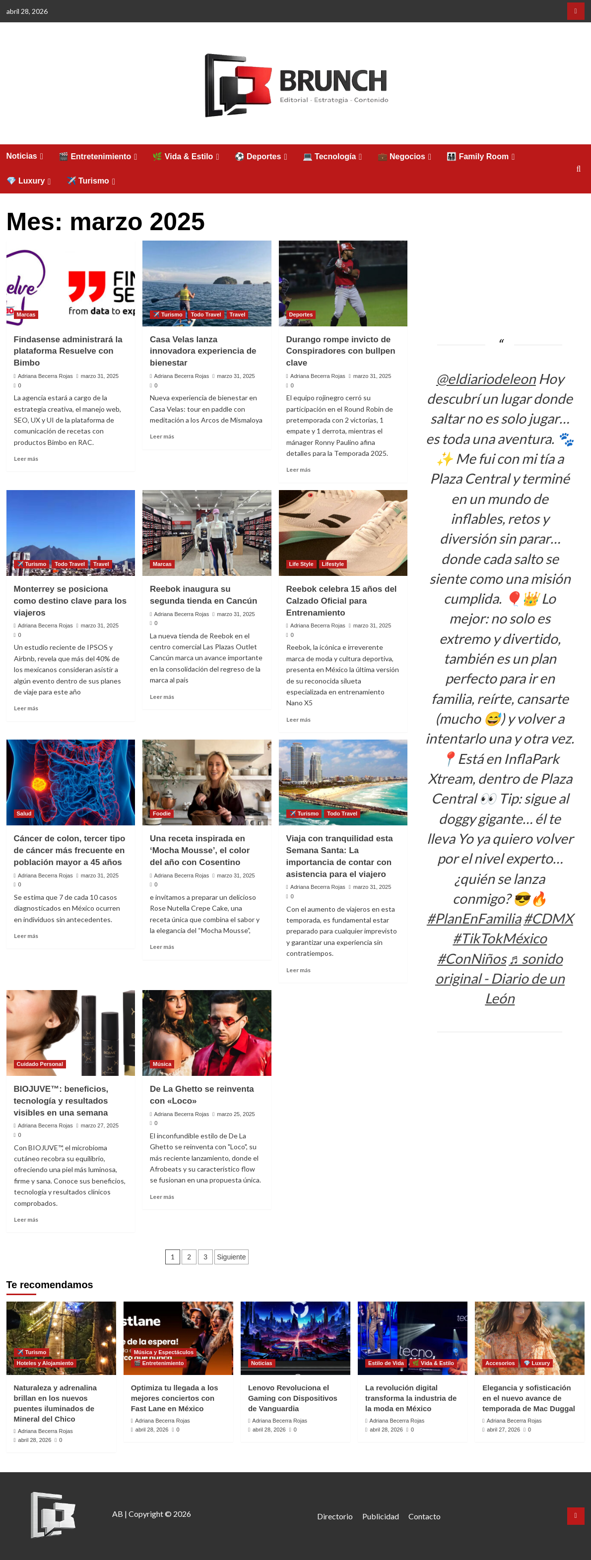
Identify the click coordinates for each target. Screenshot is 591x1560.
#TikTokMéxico (500, 938)
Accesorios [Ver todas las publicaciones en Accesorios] (500, 1363)
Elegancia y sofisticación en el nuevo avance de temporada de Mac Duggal (528, 1398)
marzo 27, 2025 (100, 1125)
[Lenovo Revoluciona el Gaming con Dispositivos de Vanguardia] (295, 1338)
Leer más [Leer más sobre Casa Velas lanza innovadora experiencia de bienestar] (162, 436)
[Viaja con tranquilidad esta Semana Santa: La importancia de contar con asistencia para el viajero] (343, 782)
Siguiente (231, 1257)
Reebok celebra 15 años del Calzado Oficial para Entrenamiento (341, 601)
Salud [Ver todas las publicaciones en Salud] (24, 813)
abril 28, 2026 (35, 1440)
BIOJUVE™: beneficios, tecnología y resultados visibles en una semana (61, 1101)
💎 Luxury (30, 181)
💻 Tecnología (334, 156)
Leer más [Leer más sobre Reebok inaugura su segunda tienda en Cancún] (162, 696)
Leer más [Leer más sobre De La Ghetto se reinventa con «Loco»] (162, 1196)
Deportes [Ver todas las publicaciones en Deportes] (301, 314)
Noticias (26, 156)
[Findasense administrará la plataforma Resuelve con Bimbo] (70, 283)
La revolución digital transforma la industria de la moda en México (411, 1398)
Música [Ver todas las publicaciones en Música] (162, 1064)
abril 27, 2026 (503, 1430)
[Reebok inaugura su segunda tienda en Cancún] (206, 533)
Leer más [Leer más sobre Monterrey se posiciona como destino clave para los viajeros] (26, 708)
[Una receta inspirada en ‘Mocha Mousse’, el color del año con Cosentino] (206, 782)
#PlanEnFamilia (474, 918)
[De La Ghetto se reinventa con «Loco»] (206, 1033)
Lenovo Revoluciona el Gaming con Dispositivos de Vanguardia (292, 1398)
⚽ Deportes (262, 156)
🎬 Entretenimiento (99, 156)
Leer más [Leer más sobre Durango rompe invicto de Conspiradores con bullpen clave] (298, 469)
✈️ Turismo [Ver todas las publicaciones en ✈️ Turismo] (168, 314)
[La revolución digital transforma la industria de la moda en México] (412, 1338)
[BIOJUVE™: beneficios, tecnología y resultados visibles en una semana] (70, 1033)
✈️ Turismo (92, 181)
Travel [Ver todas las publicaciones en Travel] (238, 314)
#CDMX (548, 918)
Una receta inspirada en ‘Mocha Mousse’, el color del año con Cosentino (200, 850)
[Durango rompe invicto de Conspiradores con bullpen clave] (343, 283)
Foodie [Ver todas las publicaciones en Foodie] (162, 813)
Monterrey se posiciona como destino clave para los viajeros (70, 601)
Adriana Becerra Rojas (45, 376)
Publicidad (380, 1516)
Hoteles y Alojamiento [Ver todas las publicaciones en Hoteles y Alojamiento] (45, 1363)
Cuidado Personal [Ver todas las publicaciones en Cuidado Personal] (40, 1064)
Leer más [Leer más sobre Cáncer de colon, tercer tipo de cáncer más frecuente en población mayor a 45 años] (26, 935)
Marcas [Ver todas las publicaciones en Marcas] (26, 314)
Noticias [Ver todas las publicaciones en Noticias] (261, 1363)
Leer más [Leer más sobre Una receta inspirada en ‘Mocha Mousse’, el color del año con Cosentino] (162, 946)
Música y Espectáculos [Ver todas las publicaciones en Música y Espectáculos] (164, 1352)
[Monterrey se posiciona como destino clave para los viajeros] (70, 533)
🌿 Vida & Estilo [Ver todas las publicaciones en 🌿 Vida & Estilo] (433, 1363)
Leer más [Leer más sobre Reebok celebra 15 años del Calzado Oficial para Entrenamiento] (298, 719)
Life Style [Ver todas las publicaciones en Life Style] (301, 564)
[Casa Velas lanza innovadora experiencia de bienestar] (206, 283)
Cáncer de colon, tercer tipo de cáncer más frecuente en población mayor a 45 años (70, 850)
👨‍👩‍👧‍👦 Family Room (482, 156)
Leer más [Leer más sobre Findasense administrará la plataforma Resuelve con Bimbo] (26, 458)
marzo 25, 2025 (236, 1114)
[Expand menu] (41, 156)
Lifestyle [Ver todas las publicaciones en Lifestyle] (333, 564)
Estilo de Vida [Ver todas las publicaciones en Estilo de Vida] (386, 1363)
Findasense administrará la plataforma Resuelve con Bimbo (68, 351)
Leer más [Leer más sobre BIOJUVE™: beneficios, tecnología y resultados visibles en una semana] (26, 1219)
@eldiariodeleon (486, 378)
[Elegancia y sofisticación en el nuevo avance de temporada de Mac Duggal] (530, 1338)
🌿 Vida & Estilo (187, 156)
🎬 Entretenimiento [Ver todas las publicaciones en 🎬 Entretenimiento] (159, 1363)
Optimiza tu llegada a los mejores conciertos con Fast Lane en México (174, 1398)
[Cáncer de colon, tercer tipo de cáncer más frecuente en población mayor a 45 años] (70, 782)
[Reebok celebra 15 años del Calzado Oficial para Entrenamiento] (343, 533)
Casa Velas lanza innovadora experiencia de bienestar (203, 351)
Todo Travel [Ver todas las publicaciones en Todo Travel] (206, 314)
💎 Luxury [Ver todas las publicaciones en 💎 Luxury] (537, 1363)
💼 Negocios (406, 156)
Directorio (335, 1516)
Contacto (424, 1516)
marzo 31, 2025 (100, 376)
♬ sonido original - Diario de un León (500, 978)
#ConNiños (471, 958)
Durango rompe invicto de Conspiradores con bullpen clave (340, 351)
